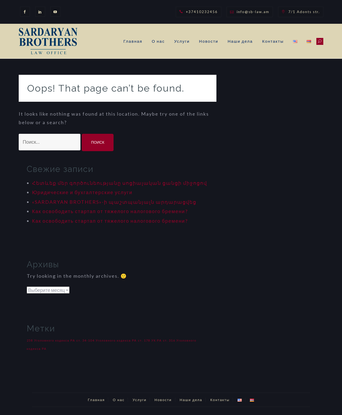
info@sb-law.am (253, 12)
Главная (132, 41)
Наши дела (240, 41)
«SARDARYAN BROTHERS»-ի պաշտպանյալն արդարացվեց (114, 202)
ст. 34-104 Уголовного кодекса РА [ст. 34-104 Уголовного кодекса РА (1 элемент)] (106, 340)
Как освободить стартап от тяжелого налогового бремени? (110, 211)
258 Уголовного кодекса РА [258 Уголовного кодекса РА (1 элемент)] (51, 340)
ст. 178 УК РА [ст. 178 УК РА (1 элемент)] (150, 340)
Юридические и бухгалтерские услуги (82, 192)
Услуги (182, 41)
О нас (158, 41)
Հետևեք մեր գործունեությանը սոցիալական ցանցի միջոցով (119, 183)
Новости (208, 41)
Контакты (273, 41)
